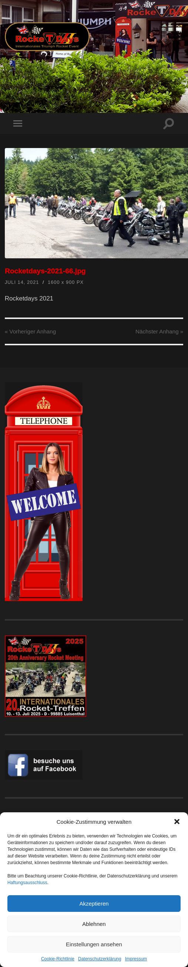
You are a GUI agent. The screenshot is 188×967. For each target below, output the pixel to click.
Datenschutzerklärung (99, 958)
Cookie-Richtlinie (57, 958)
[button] (177, 821)
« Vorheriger (30, 331)
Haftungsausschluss (27, 882)
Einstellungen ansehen (94, 944)
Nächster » (159, 331)
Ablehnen (93, 924)
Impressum (136, 958)
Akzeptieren (93, 903)
